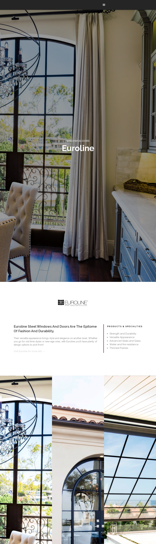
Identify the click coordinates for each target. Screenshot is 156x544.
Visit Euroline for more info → (29, 351)
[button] (104, 5)
